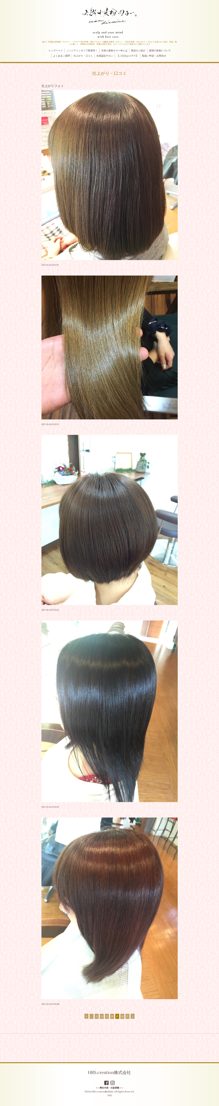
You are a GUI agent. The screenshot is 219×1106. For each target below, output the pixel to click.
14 (112, 1016)
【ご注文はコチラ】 (127, 55)
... (91, 1016)
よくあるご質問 (61, 55)
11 (97, 1016)
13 (107, 1016)
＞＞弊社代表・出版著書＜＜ (109, 1088)
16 (122, 1016)
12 (102, 1016)
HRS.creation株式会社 (109, 1072)
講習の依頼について (160, 50)
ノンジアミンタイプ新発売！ (82, 50)
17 (127, 1016)
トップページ (55, 50)
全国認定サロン (104, 55)
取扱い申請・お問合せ (154, 55)
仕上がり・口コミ (83, 55)
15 (117, 1016)
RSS (110, 1095)
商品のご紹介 (138, 50)
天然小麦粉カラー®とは (114, 50)
